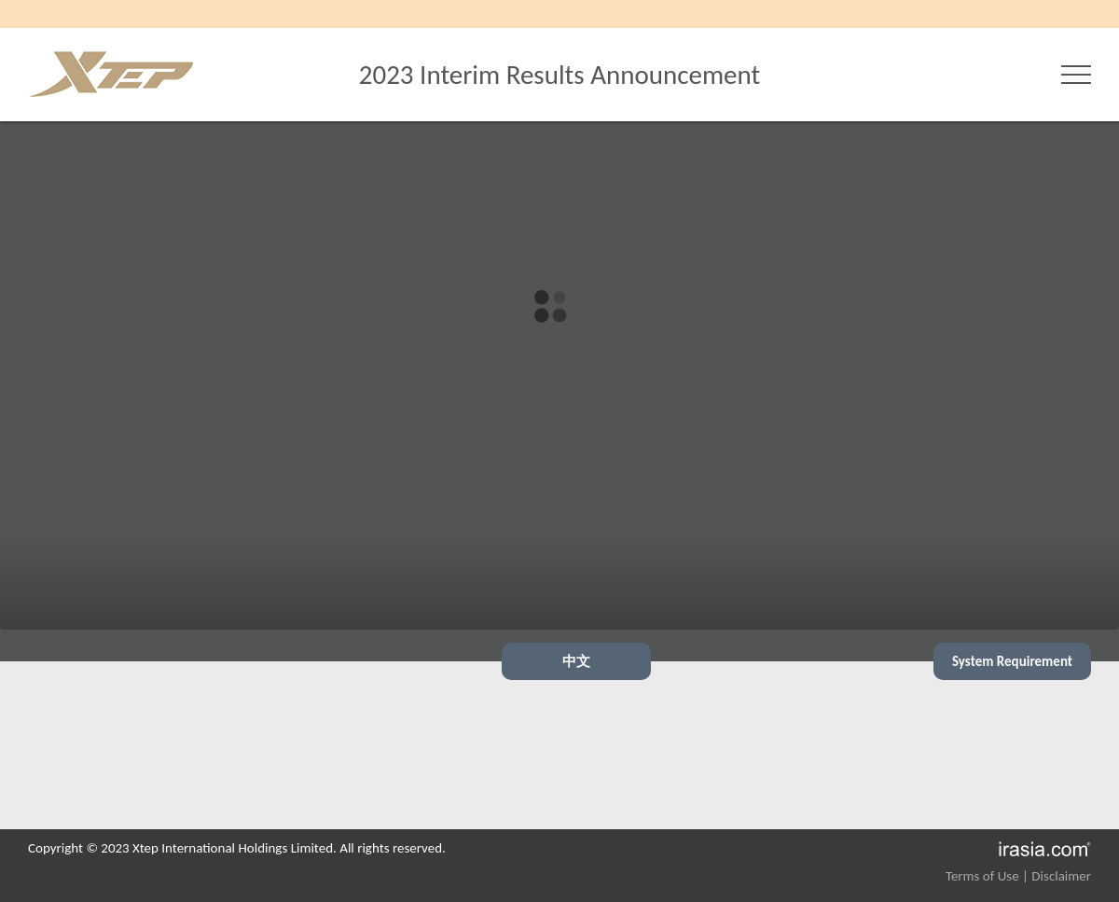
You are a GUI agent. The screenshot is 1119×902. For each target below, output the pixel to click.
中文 (576, 661)
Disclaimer (1061, 875)
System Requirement (1012, 661)
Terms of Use (982, 875)
